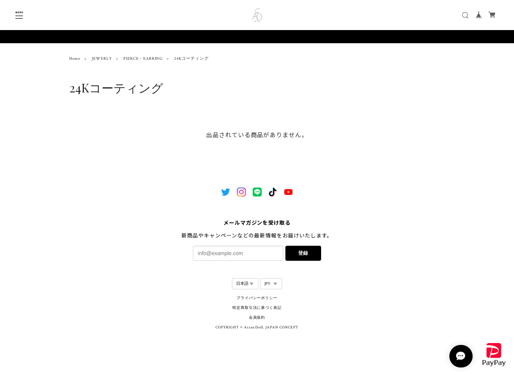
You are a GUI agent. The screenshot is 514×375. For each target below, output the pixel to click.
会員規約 (257, 317)
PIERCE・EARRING (143, 59)
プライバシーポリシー (257, 298)
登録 (303, 253)
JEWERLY (102, 59)
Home (75, 59)
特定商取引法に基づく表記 (257, 307)
